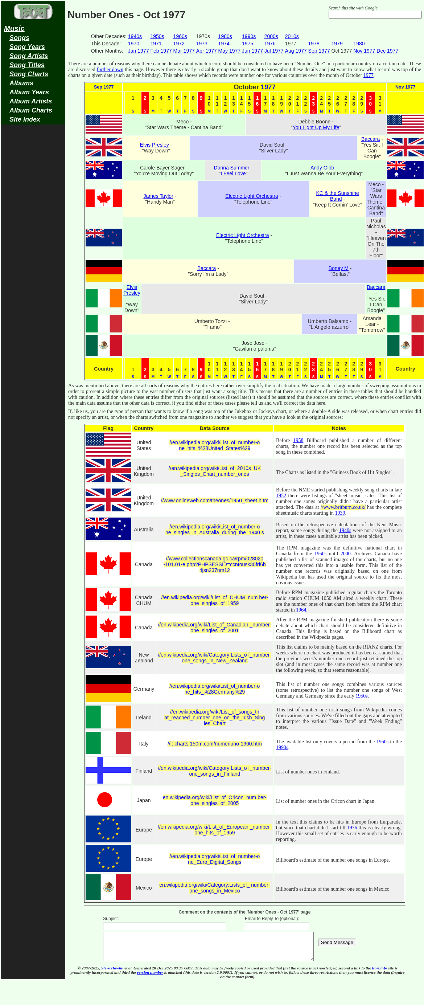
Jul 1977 (274, 51)
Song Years (27, 46)
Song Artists (28, 56)
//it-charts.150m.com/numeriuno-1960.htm (215, 744)
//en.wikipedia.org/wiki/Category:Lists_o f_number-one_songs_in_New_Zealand (214, 657)
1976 (270, 43)
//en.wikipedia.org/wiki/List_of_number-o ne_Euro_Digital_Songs (214, 859)
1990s (249, 36)
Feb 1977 (161, 51)
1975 (247, 43)
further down (110, 69)
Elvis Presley (154, 145)
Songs (19, 37)
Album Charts (30, 110)
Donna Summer (231, 168)
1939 (340, 513)
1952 (281, 495)
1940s (135, 36)
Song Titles (27, 65)
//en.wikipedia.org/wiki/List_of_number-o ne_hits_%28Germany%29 (214, 689)
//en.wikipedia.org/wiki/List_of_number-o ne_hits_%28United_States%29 (214, 445)
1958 (298, 440)
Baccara (370, 139)
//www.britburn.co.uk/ (343, 507)
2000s (271, 36)
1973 (201, 43)
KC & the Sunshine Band (337, 196)
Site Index (24, 119)
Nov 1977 (364, 51)
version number (150, 978)
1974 (224, 43)
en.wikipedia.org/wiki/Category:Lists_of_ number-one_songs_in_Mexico (214, 888)
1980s (225, 36)
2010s (292, 36)
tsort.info (379, 973)
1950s (157, 36)
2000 (346, 553)
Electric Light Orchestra (251, 196)
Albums (21, 83)
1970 (133, 43)
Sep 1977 (319, 51)
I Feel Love (233, 173)
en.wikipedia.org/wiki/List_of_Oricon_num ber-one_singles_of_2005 (215, 800)
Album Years (29, 92)
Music (14, 28)
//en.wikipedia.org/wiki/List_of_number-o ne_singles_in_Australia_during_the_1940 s (214, 529)
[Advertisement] (33, 242)
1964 (301, 610)
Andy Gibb (322, 168)
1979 (337, 43)
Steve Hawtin (112, 973)
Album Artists (30, 101)
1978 (314, 43)
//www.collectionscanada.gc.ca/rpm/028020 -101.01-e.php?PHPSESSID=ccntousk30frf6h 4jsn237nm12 (215, 564)
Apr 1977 (206, 51)
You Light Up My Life (316, 127)
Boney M (339, 268)
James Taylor (158, 196)
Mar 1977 (184, 51)
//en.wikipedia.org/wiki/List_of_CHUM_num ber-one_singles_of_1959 (214, 600)
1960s (180, 36)
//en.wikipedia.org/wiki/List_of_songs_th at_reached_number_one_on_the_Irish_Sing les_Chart (214, 717)
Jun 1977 (252, 51)
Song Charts (28, 74)
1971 (155, 43)
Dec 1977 (387, 51)
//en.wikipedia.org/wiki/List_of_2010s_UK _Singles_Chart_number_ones (215, 471)
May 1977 (229, 51)
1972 (179, 43)
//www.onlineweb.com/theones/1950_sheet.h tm (215, 500)
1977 (368, 75)
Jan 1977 (138, 51)
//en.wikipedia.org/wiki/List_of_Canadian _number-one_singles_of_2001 (214, 627)
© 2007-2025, (89, 973)
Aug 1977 (296, 51)
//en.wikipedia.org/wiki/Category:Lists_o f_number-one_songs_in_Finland (214, 771)
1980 (359, 43)
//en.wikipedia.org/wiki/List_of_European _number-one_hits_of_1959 (215, 830)
